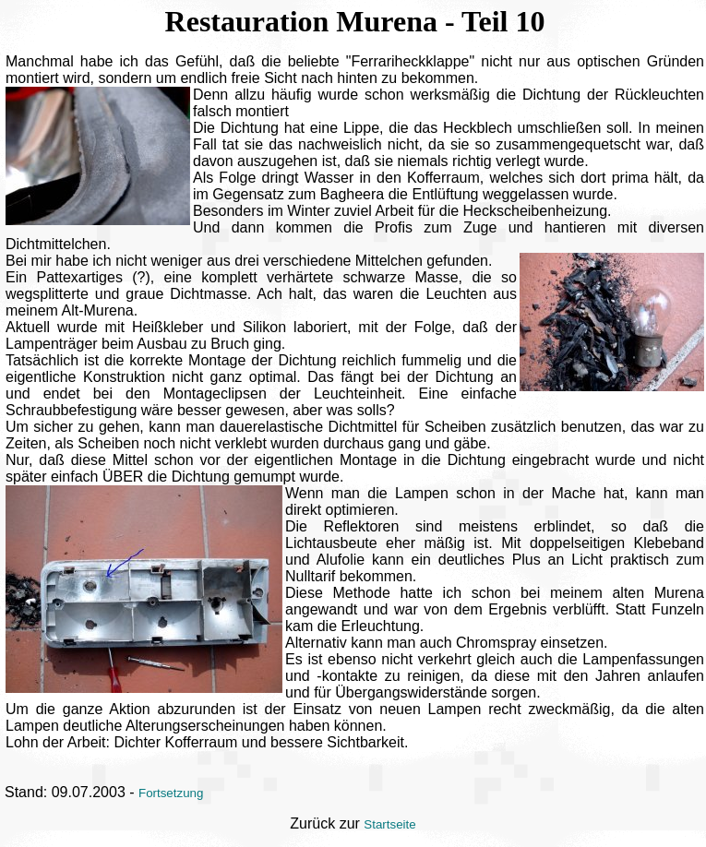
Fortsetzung (170, 793)
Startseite (389, 824)
